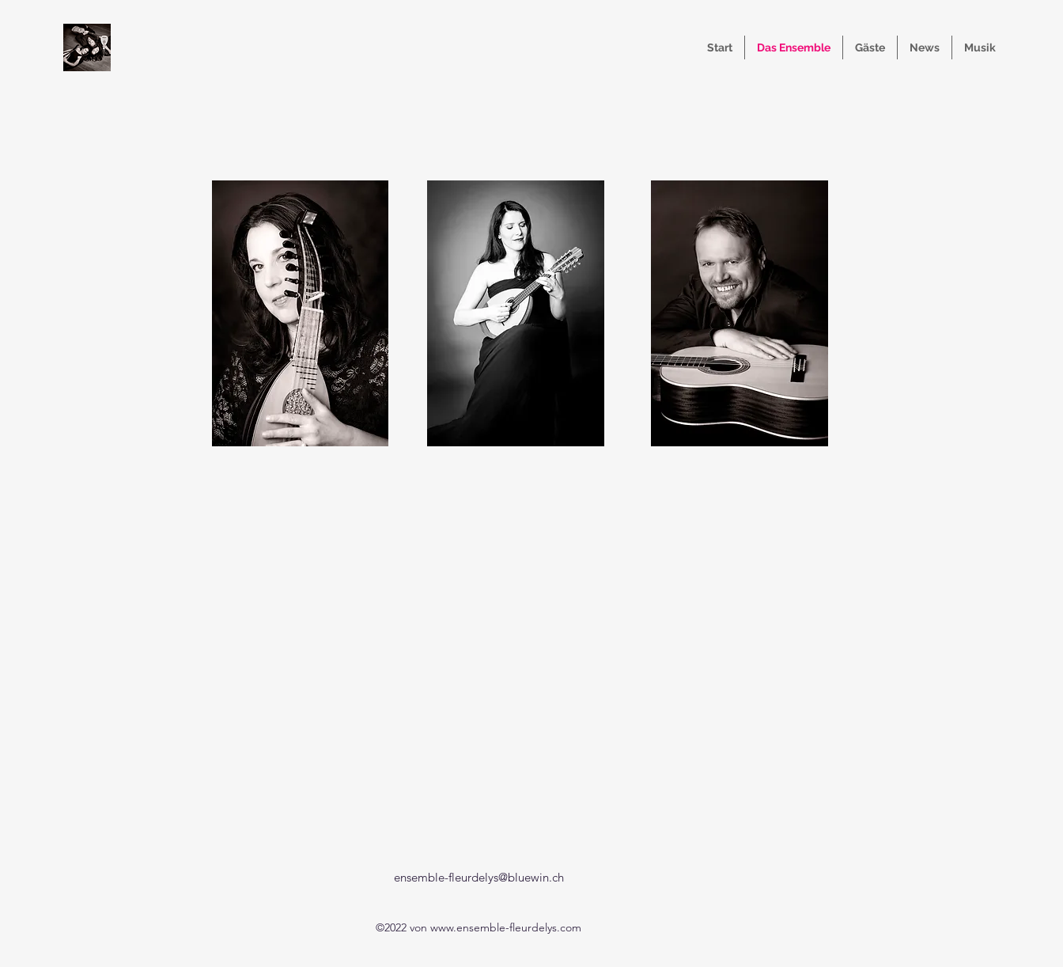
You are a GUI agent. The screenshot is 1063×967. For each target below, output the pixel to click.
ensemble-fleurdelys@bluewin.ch (479, 877)
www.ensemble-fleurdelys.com (505, 927)
